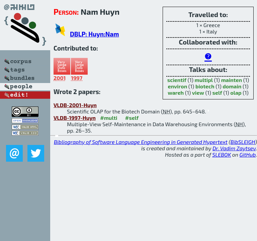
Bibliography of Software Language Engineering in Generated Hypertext (141, 142)
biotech (205, 86)
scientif (176, 80)
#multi (108, 117)
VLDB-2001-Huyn (75, 105)
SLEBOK (221, 154)
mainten (231, 80)
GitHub (248, 154)
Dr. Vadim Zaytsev (234, 148)
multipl (204, 80)
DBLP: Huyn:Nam (94, 34)
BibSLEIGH (243, 142)
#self (132, 117)
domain (232, 86)
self (217, 92)
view (198, 92)
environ (177, 86)
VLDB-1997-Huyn (75, 117)
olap (235, 92)
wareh (176, 92)
